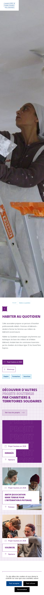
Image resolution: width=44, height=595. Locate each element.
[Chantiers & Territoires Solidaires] (9, 5)
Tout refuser (30, 583)
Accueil (14, 303)
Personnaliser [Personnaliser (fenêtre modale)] (22, 590)
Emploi (6, 376)
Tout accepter (14, 583)
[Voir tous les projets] (4, 308)
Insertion (27, 376)
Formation (16, 376)
